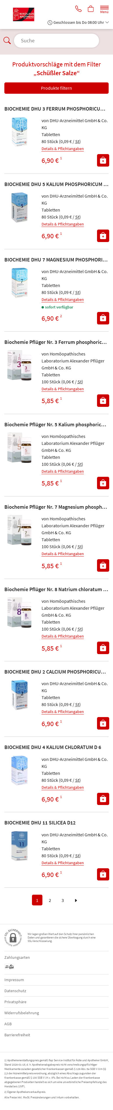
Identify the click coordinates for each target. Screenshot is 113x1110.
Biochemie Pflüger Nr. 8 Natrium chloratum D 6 (57, 589)
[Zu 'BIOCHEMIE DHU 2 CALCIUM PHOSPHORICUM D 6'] (19, 695)
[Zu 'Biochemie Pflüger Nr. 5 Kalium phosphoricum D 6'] (19, 448)
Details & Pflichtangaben (63, 148)
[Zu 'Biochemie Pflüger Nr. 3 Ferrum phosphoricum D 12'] (19, 365)
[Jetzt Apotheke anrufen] (78, 9)
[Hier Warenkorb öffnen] (91, 9)
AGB (8, 1023)
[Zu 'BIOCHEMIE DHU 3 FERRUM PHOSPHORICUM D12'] (19, 132)
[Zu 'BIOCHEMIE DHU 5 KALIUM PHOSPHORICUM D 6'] (19, 207)
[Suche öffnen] (56, 41)
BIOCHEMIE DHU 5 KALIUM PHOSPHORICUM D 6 (57, 184)
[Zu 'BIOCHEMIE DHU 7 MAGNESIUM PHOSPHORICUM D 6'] (19, 283)
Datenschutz (15, 990)
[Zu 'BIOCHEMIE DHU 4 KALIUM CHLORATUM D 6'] (19, 771)
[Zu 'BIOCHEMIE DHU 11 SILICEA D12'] (19, 846)
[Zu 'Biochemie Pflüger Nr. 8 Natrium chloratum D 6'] (19, 613)
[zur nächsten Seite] (75, 900)
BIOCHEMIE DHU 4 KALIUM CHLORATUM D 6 (52, 747)
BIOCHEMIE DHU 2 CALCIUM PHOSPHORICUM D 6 (58, 671)
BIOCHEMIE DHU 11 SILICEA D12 (40, 822)
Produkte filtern (56, 88)
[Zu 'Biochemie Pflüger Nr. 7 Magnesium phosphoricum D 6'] (19, 530)
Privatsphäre (15, 1001)
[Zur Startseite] (26, 14)
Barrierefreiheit (17, 1034)
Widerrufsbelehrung (21, 1012)
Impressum (14, 979)
